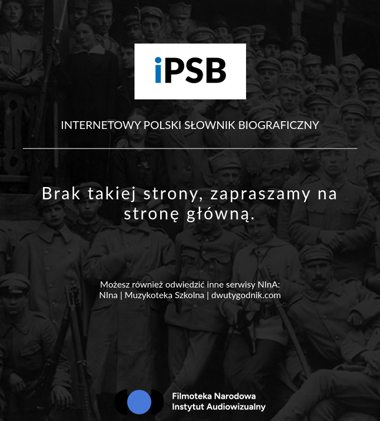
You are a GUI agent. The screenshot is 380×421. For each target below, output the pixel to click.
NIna (108, 294)
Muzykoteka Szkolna (164, 294)
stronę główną (187, 213)
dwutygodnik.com (246, 294)
